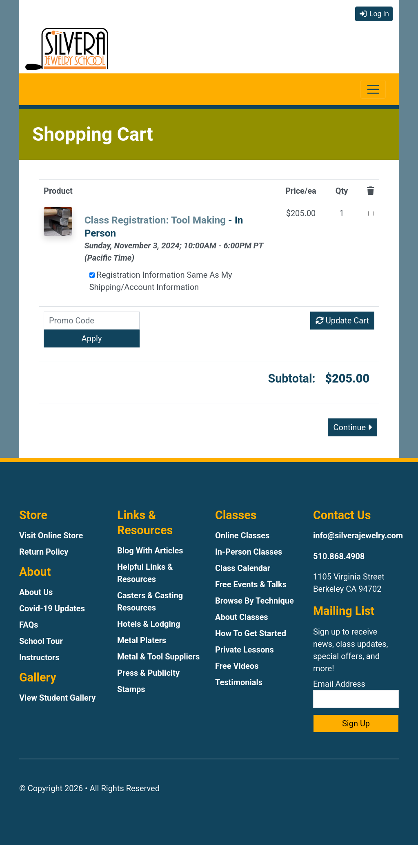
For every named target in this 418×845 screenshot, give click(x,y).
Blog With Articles (150, 550)
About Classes (241, 617)
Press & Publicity (148, 673)
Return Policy (43, 552)
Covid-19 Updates (52, 608)
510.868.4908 (339, 556)
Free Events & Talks (251, 584)
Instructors (39, 657)
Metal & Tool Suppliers (158, 656)
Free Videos (236, 666)
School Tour (41, 641)
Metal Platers (141, 640)
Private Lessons (244, 650)
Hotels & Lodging (148, 624)
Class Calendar (242, 568)
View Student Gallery (57, 698)
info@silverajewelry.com (358, 535)
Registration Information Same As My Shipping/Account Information (160, 281)
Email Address (356, 693)
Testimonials (238, 682)
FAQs (28, 625)
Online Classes (242, 535)
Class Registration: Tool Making (155, 220)
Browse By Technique (254, 601)
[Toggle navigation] (373, 89)
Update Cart (342, 320)
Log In (374, 14)
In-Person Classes (248, 552)
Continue (352, 427)
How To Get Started (250, 633)
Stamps (131, 689)
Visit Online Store (51, 535)
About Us (36, 592)
